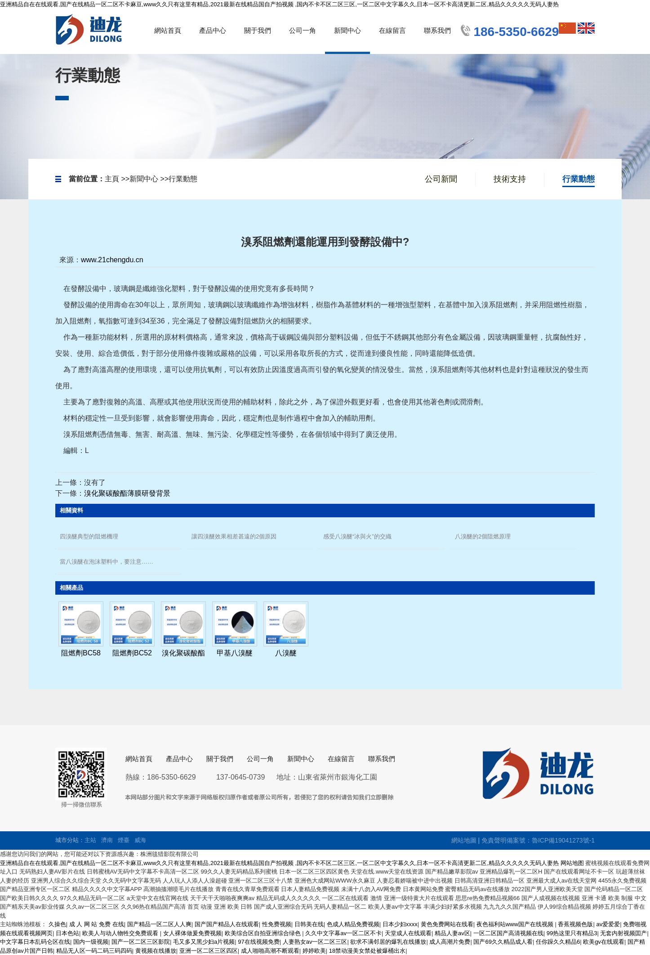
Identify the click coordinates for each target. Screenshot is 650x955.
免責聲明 (494, 840)
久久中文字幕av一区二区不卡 (343, 933)
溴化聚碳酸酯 (183, 653)
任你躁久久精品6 (558, 941)
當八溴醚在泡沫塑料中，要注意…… (106, 561)
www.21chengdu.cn (112, 260)
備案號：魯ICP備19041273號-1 (551, 840)
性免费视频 (276, 924)
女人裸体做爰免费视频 (192, 933)
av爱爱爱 (608, 924)
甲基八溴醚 (235, 653)
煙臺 (123, 840)
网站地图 (572, 863)
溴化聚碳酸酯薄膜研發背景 (127, 493)
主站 (90, 840)
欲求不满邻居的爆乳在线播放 (388, 941)
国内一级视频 (90, 941)
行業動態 (183, 179)
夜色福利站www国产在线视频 (515, 924)
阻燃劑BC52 (132, 653)
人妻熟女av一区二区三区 (315, 941)
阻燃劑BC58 (81, 653)
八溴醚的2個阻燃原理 (483, 536)
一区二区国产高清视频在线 (508, 933)
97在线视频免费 (258, 941)
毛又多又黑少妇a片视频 (204, 941)
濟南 (107, 840)
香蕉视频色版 (575, 924)
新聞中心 (143, 179)
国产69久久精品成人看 (502, 941)
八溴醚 (286, 653)
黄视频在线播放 (155, 950)
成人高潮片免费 (449, 941)
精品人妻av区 (452, 933)
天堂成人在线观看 (408, 933)
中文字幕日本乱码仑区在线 (35, 941)
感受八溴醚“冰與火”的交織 (357, 536)
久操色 (57, 924)
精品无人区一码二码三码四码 (94, 950)
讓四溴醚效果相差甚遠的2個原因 (233, 536)
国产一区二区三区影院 (140, 941)
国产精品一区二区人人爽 (159, 924)
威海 (140, 840)
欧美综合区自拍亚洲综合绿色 (264, 933)
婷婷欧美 (314, 950)
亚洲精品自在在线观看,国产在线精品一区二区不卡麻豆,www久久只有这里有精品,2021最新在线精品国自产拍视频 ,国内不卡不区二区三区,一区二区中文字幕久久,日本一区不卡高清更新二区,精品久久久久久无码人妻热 (279, 4)
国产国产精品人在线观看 (227, 924)
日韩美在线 (309, 924)
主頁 (112, 179)
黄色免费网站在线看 (447, 924)
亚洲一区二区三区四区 (208, 950)
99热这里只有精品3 (572, 933)
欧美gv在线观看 (603, 941)
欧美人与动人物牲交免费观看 (121, 933)
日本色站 (67, 933)
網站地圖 (463, 840)
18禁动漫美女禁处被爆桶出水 (367, 950)
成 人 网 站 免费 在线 (96, 924)
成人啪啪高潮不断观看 (270, 950)
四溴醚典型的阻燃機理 (89, 536)
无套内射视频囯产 (623, 933)
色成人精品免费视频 (353, 924)
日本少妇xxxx (400, 924)
